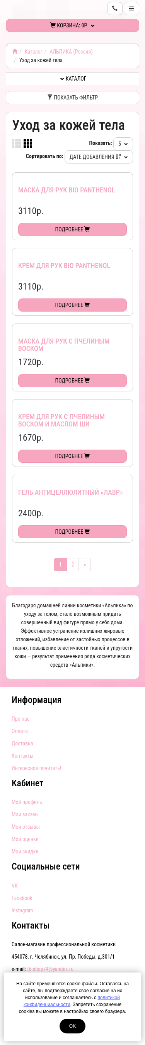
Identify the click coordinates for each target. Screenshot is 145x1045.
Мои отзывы (26, 827)
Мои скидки (25, 851)
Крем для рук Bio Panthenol (64, 265)
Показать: (100, 143)
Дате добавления (99, 157)
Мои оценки (25, 839)
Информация (37, 699)
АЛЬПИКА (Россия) (70, 52)
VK (14, 886)
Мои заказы (25, 814)
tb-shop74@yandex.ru (50, 969)
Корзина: (72, 25)
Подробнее (72, 229)
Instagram (22, 910)
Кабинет (28, 783)
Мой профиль (27, 802)
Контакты (23, 756)
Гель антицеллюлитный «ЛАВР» (70, 492)
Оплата (20, 731)
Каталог (33, 52)
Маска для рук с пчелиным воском (63, 345)
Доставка (22, 743)
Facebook (22, 898)
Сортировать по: (44, 156)
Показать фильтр (72, 97)
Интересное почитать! (36, 768)
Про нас (20, 719)
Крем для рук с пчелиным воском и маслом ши (61, 420)
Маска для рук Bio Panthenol (66, 190)
